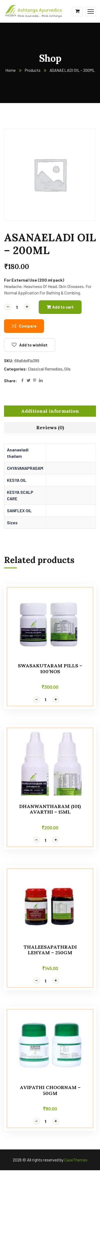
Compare (28, 326)
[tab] (50, 411)
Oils (67, 368)
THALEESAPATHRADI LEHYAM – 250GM (50, 950)
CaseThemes (75, 1159)
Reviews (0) (50, 427)
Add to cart (63, 307)
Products (33, 70)
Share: (10, 380)
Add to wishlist (33, 344)
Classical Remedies (45, 368)
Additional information (50, 411)
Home (10, 70)
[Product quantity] (17, 307)
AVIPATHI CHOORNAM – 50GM (50, 1090)
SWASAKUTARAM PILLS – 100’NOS (50, 669)
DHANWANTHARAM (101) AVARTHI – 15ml (50, 809)
